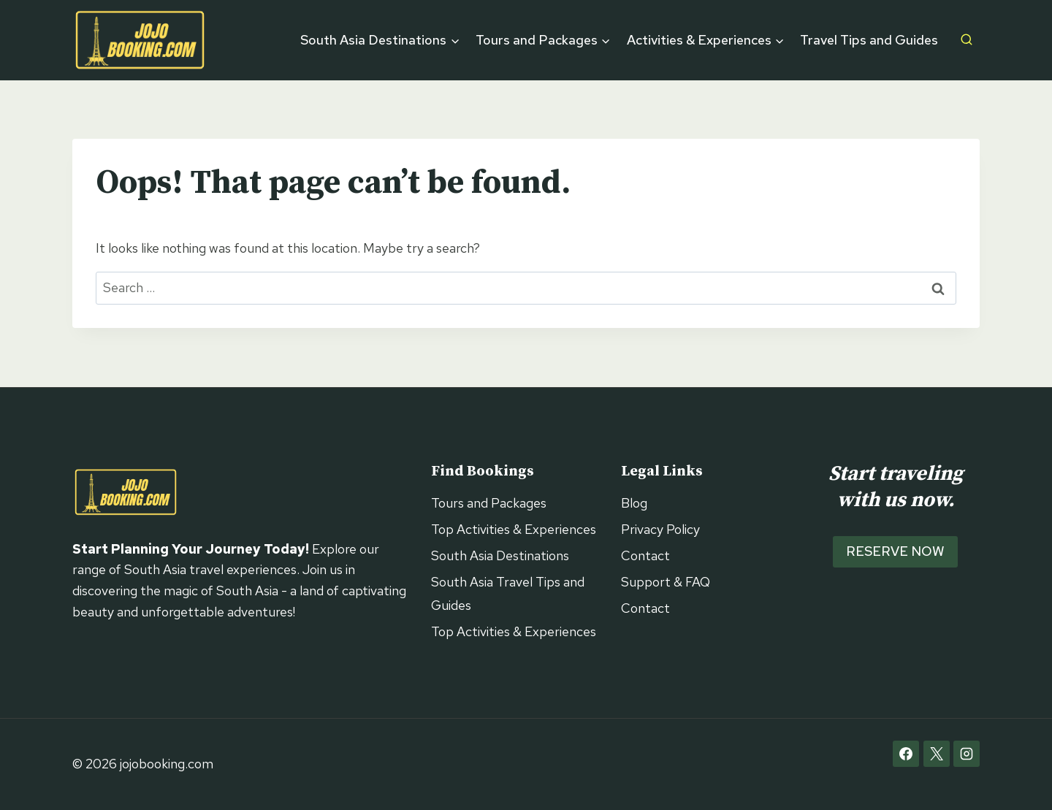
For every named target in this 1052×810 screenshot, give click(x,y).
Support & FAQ (665, 581)
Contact (645, 555)
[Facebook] (906, 754)
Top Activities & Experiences (513, 529)
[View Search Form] (966, 40)
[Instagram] (966, 754)
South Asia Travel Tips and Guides (507, 593)
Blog (634, 502)
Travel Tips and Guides (869, 39)
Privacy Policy (660, 529)
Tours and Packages (488, 502)
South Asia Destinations (500, 555)
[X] (936, 754)
